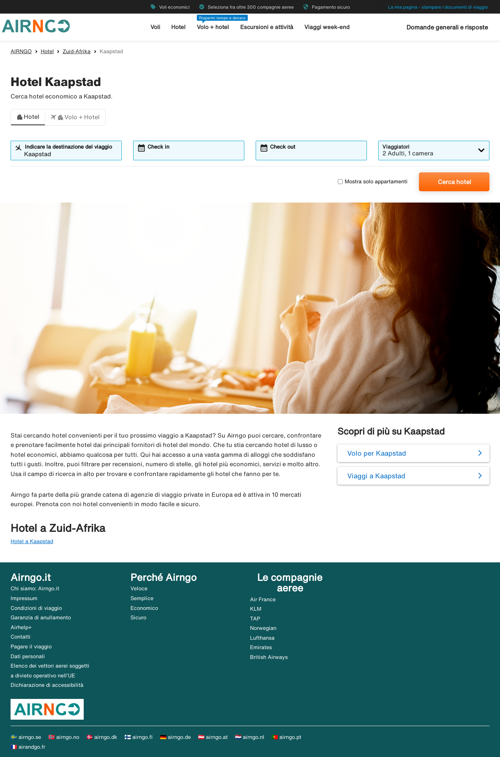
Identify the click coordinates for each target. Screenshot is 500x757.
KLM (255, 608)
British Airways (269, 657)
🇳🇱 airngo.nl (249, 737)
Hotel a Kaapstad (32, 541)
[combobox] (71, 153)
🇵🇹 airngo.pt (286, 737)
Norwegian (263, 628)
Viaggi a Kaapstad (376, 475)
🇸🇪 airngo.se (26, 737)
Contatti (21, 636)
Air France (263, 599)
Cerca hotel (454, 182)
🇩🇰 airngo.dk (101, 737)
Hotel (178, 27)
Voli (155, 27)
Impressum (24, 598)
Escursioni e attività (266, 27)
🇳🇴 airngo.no (63, 737)
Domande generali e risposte (447, 27)
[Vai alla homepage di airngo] (36, 25)
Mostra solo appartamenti (373, 181)
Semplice (141, 598)
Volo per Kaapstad (376, 453)
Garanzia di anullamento (41, 617)
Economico (144, 608)
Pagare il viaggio (31, 646)
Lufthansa (262, 637)
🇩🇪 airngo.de (175, 737)
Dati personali (28, 656)
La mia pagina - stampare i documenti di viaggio (438, 7)
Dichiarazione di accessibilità (47, 685)
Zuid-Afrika (76, 51)
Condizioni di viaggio (36, 608)
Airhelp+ (21, 627)
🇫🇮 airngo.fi (138, 737)
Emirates (261, 647)
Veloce (138, 588)
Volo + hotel (213, 27)
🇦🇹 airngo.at (213, 737)
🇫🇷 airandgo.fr (28, 746)
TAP (255, 618)
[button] (28, 117)
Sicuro (138, 617)
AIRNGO (21, 51)
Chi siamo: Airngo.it (35, 588)
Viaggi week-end (327, 27)
